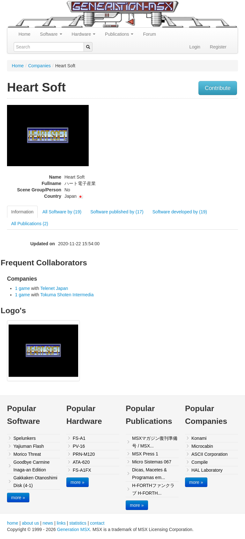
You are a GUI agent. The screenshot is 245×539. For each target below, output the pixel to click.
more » (18, 497)
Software (51, 34)
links (61, 523)
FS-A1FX (82, 470)
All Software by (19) (61, 211)
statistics (77, 523)
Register (218, 46)
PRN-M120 (84, 454)
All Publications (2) (29, 223)
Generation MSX (73, 529)
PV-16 (79, 446)
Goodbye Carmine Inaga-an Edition (31, 466)
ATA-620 (81, 462)
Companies (39, 65)
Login (194, 46)
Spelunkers (24, 438)
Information (22, 211)
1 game (22, 288)
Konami (198, 438)
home (12, 523)
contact (97, 523)
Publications (119, 34)
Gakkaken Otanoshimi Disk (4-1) (35, 481)
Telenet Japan (54, 288)
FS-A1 (79, 438)
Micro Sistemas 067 (151, 461)
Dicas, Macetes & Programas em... (149, 473)
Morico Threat (27, 454)
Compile (199, 462)
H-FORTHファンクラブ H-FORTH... (153, 489)
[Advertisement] (205, 141)
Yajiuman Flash (28, 446)
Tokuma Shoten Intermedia (66, 294)
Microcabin (202, 446)
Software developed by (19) (179, 211)
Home (24, 34)
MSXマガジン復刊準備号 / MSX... (154, 442)
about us (30, 523)
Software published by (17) (117, 211)
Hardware (84, 34)
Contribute (218, 88)
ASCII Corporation (209, 454)
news (48, 523)
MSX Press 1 (145, 453)
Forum (149, 34)
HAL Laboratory (207, 470)
